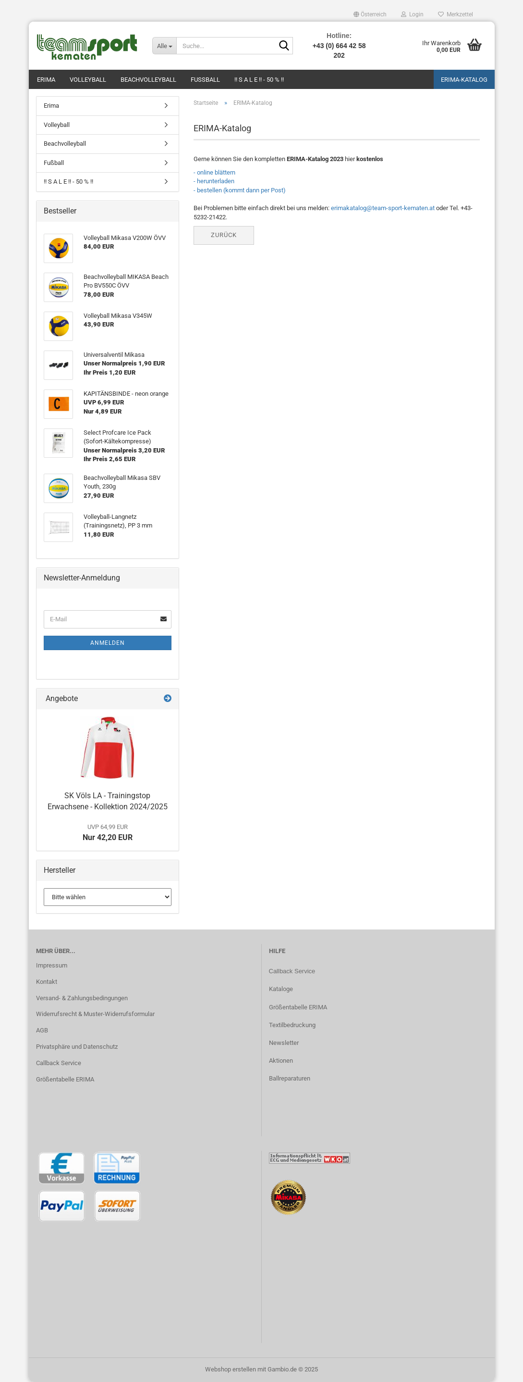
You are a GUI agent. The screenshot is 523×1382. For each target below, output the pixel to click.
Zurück (224, 235)
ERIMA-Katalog (464, 79)
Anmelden (107, 643)
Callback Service (58, 1063)
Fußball (205, 79)
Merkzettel (455, 14)
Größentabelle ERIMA (65, 1079)
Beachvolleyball (148, 79)
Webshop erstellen (230, 1369)
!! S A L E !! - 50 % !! (259, 79)
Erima (46, 79)
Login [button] (412, 14)
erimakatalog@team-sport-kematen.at (383, 208)
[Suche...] (164, 45)
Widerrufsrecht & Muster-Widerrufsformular (95, 1014)
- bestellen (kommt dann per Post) (240, 190)
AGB (42, 1030)
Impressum (51, 965)
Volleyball (88, 79)
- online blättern (214, 172)
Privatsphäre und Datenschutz (77, 1046)
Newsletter (284, 1042)
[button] (370, 14)
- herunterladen (214, 181)
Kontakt (46, 981)
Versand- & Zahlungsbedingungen (82, 998)
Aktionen (281, 1060)
